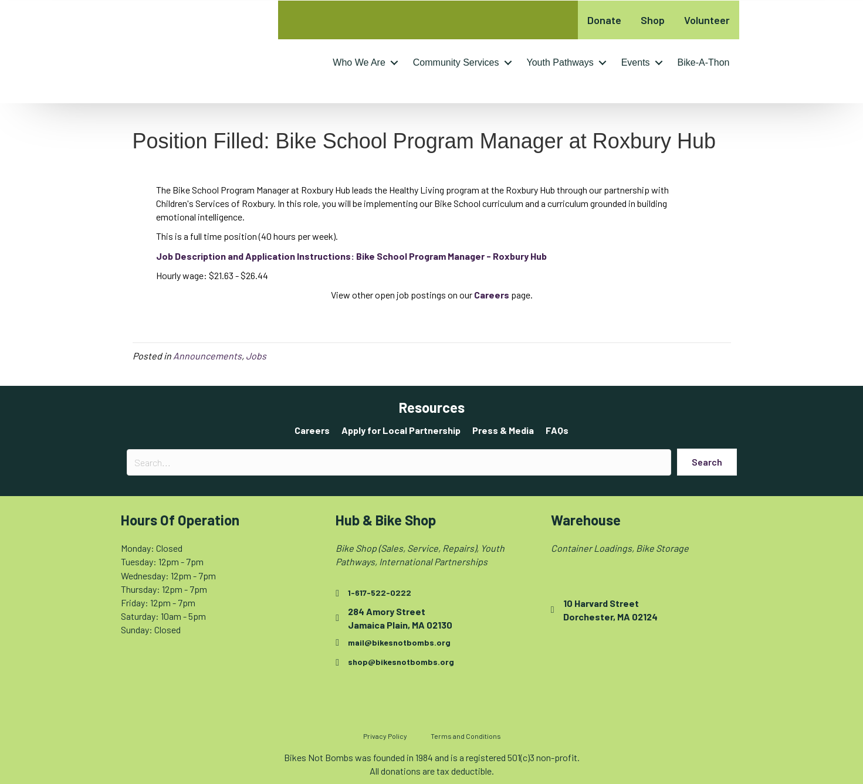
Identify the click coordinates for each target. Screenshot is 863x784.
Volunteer (707, 19)
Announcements (207, 355)
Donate (604, 19)
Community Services (456, 62)
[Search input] (399, 462)
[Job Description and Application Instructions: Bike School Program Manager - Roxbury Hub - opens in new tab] (351, 256)
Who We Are (359, 62)
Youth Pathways (560, 62)
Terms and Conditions (466, 736)
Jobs (256, 355)
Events (635, 62)
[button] (394, 63)
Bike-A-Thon (704, 62)
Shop (653, 19)
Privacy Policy (385, 736)
